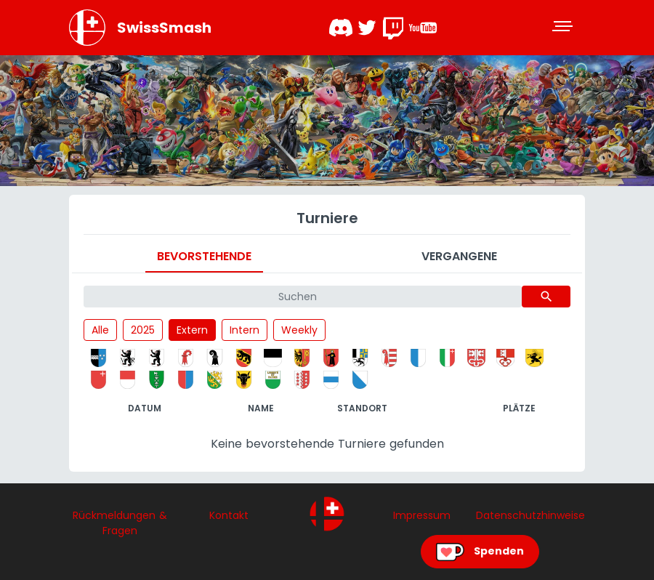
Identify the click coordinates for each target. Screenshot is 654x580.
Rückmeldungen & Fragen (120, 523)
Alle (100, 330)
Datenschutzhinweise (530, 515)
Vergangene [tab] (459, 256)
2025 (143, 330)
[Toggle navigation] (564, 27)
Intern (244, 330)
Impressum (422, 515)
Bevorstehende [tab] (204, 256)
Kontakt (229, 515)
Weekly (299, 330)
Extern (192, 330)
